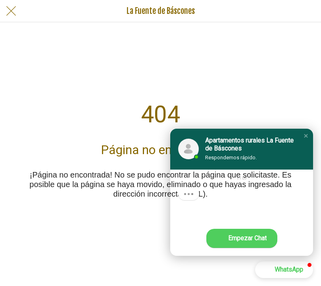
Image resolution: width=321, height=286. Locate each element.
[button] (306, 136)
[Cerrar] (11, 11)
